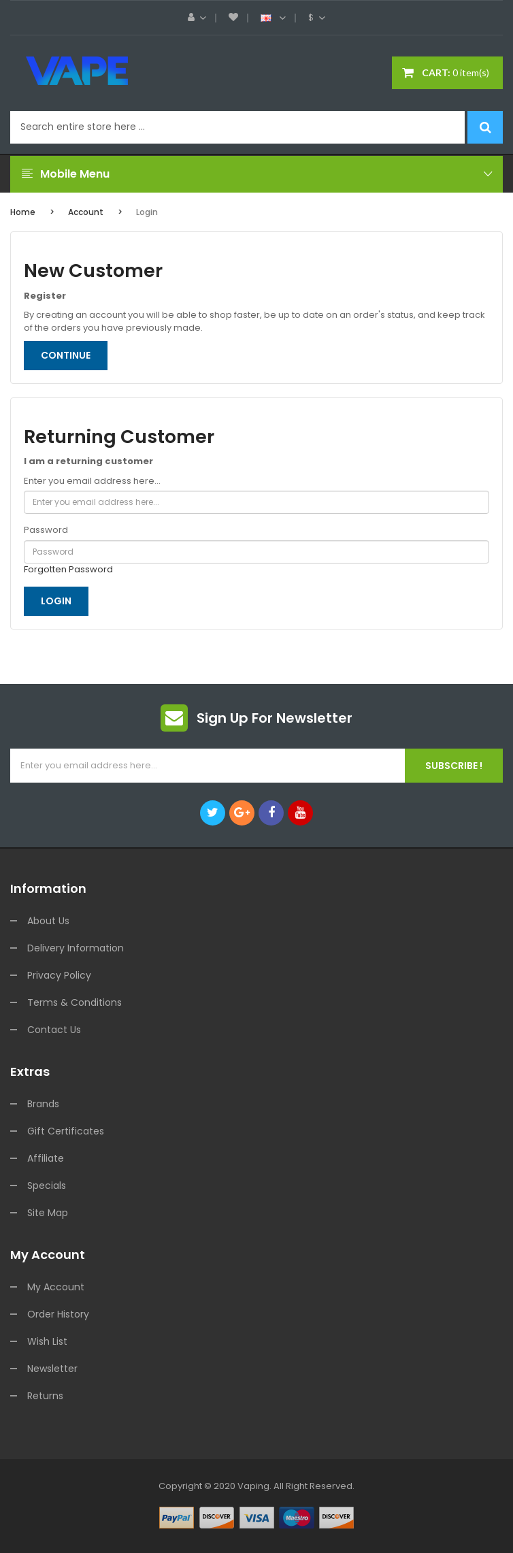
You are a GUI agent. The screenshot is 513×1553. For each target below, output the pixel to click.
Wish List (47, 1341)
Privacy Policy (59, 975)
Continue (65, 355)
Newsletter (52, 1368)
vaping (253, 1486)
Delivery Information (75, 948)
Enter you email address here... (92, 481)
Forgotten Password (68, 569)
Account (85, 212)
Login (147, 212)
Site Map (47, 1213)
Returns (45, 1396)
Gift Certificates (65, 1131)
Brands (43, 1104)
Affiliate (45, 1158)
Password (46, 530)
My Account (55, 1287)
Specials (46, 1185)
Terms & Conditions (74, 1002)
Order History (58, 1314)
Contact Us (54, 1029)
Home (22, 212)
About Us (48, 921)
